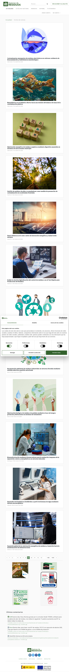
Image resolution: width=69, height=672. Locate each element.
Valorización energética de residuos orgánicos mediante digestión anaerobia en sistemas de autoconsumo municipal (33, 147)
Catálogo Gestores (22, 8)
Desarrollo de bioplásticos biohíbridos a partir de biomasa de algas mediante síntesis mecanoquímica (32, 502)
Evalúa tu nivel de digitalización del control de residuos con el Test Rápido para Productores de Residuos (33, 280)
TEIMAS (46, 663)
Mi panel (42, 8)
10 (31, 557)
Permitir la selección (34, 352)
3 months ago (24, 624)
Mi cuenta (56, 13)
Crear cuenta (46, 13)
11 (34, 557)
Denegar (12, 352)
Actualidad (9, 8)
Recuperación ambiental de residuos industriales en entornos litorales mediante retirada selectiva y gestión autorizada (33, 369)
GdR (11, 617)
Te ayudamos (51, 8)
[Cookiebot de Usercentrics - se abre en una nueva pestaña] (60, 318)
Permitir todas (56, 352)
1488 (48, 557)
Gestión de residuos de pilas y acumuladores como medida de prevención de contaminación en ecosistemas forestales (32, 192)
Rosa (11, 627)
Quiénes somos (23, 659)
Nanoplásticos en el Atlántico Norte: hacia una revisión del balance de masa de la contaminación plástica (34, 103)
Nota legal (32, 659)
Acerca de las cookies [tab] (57, 322)
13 (41, 557)
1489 (52, 557)
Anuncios (34, 8)
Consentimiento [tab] (12, 322)
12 (38, 557)
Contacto (39, 659)
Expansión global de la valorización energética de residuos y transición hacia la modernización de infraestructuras (33, 546)
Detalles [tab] (34, 322)
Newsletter (47, 659)
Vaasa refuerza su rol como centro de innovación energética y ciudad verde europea (32, 236)
